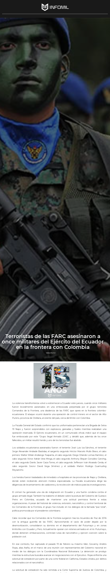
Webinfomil (50, 353)
